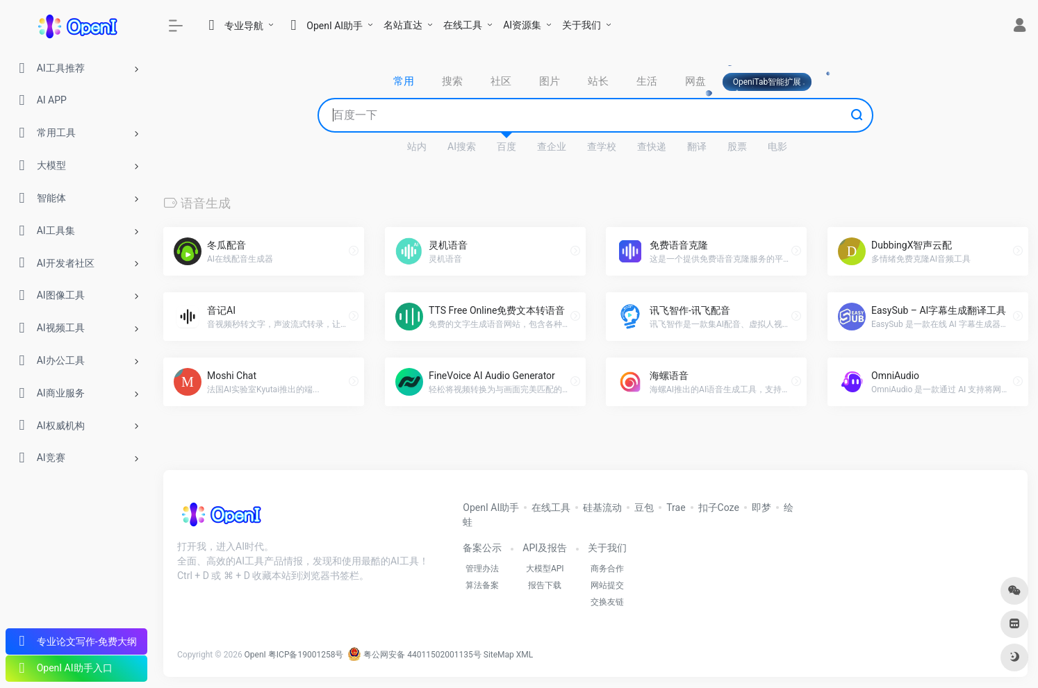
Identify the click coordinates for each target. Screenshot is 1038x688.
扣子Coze (718, 507)
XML (524, 655)
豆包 (644, 507)
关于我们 (581, 25)
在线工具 (462, 25)
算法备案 (482, 585)
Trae (675, 507)
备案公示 (482, 547)
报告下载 (544, 585)
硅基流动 (602, 507)
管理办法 (482, 568)
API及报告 (544, 547)
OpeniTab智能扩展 (767, 82)
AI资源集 (522, 25)
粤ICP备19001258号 (306, 655)
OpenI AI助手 (491, 507)
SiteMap (499, 655)
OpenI (255, 655)
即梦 (761, 507)
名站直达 (403, 25)
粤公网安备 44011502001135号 (414, 655)
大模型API (545, 568)
